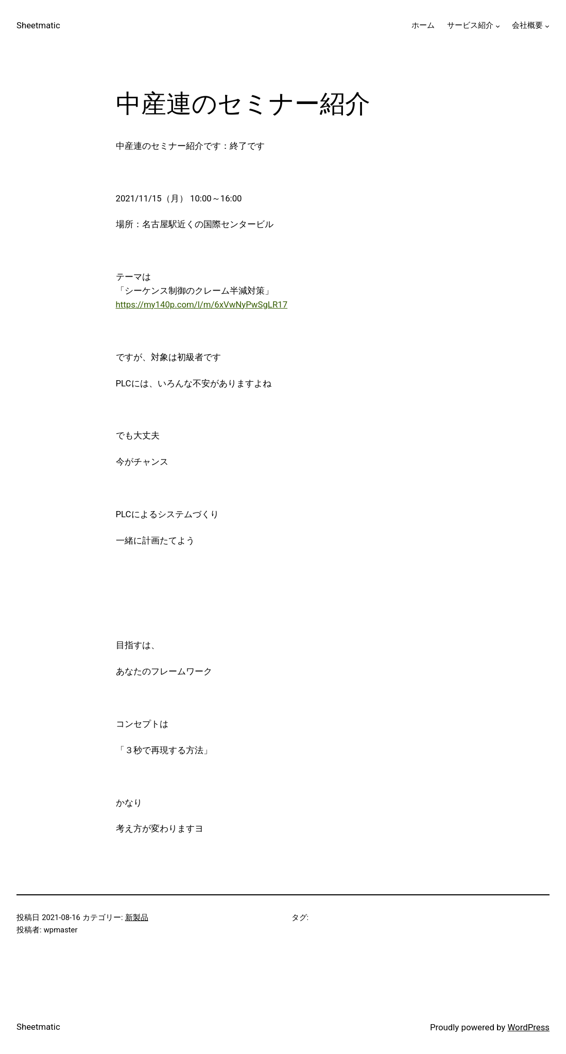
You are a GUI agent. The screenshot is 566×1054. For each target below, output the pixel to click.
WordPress (528, 1027)
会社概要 (527, 25)
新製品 (136, 917)
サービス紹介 (470, 25)
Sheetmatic (38, 25)
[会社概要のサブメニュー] (547, 26)
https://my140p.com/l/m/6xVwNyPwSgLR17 (202, 304)
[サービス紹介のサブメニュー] (497, 26)
